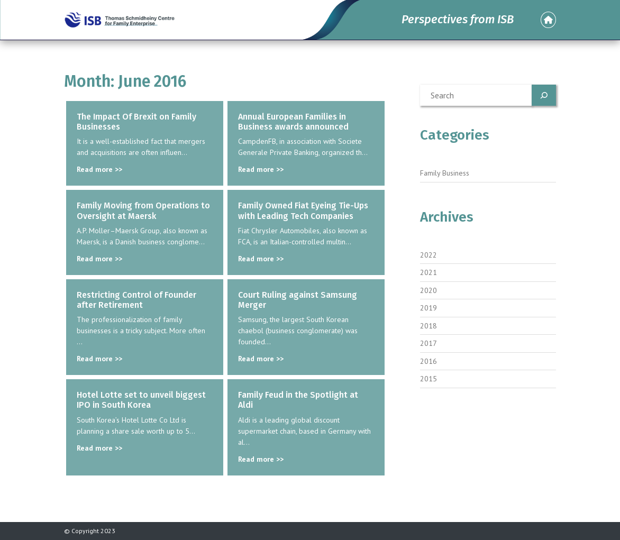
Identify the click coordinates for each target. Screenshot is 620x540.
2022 (428, 255)
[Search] (544, 95)
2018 (428, 326)
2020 (428, 290)
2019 (428, 308)
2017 (428, 343)
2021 (428, 272)
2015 (428, 378)
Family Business (444, 173)
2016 (428, 361)
